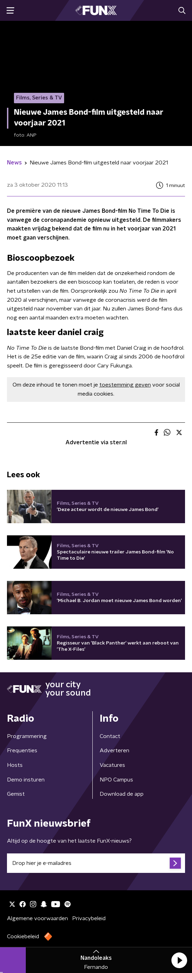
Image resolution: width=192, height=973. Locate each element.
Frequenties (22, 750)
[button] (179, 960)
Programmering (27, 736)
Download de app (122, 794)
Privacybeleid (89, 918)
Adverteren (114, 750)
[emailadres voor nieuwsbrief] (96, 863)
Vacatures (112, 765)
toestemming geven (125, 385)
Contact (110, 736)
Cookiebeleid (23, 936)
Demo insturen (26, 780)
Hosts (15, 765)
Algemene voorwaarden (37, 918)
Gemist (16, 794)
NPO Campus (116, 780)
